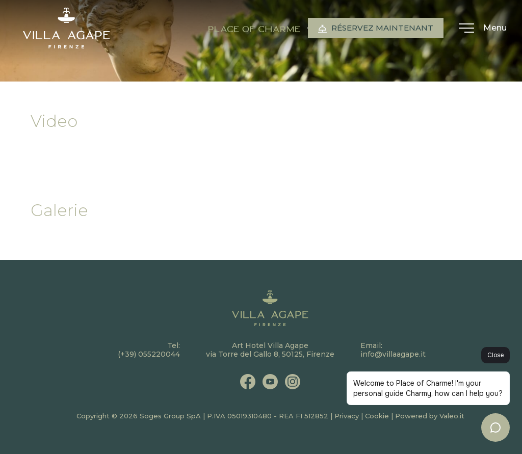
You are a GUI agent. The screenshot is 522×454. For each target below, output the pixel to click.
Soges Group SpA (170, 416)
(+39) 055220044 (149, 354)
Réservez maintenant (375, 28)
